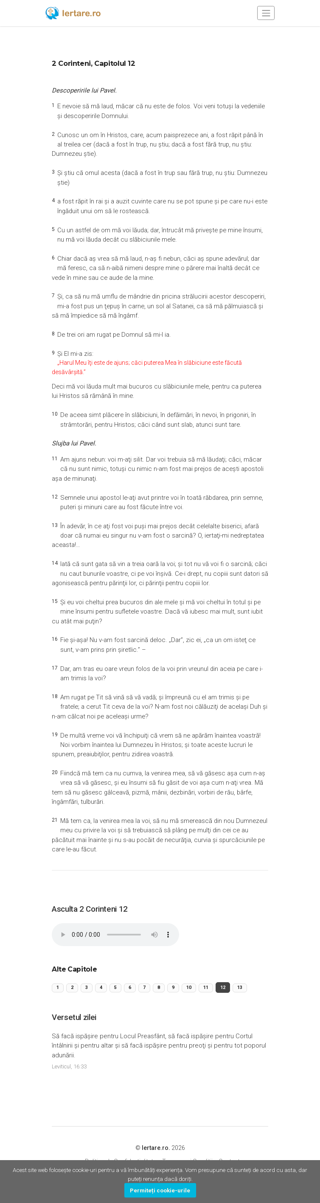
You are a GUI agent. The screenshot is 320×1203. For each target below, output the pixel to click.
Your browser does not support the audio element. (115, 938)
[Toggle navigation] (266, 13)
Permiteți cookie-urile (160, 1190)
